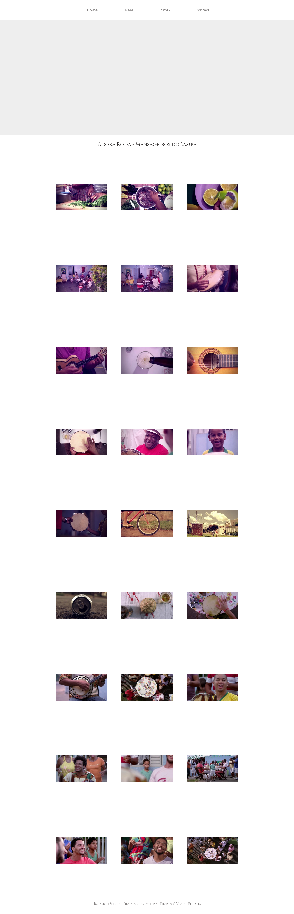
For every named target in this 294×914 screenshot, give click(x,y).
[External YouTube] (147, 77)
